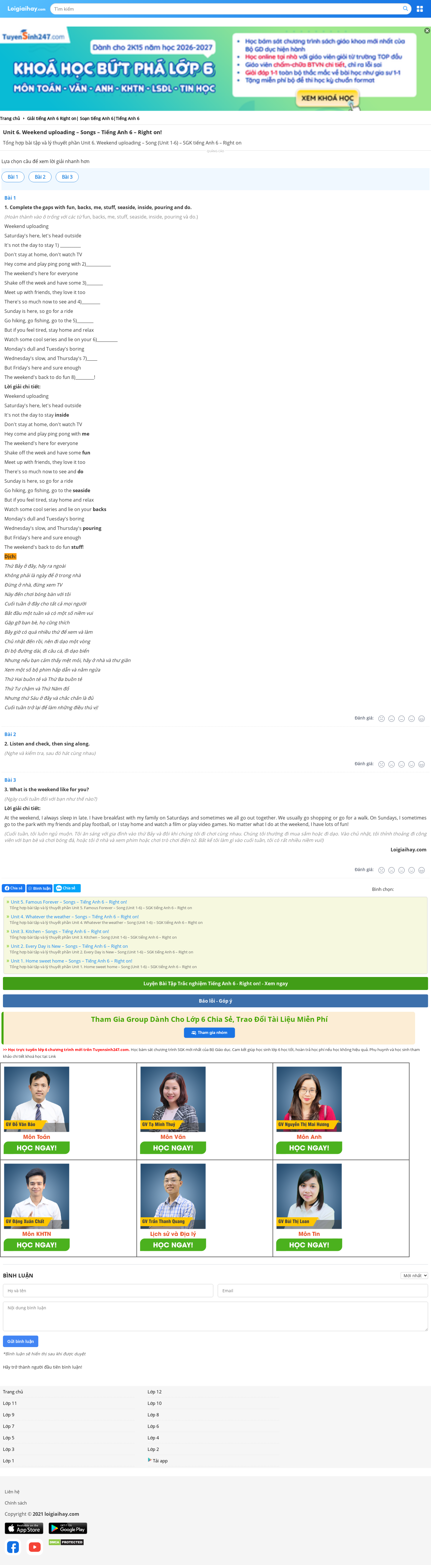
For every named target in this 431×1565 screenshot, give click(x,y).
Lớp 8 (153, 1415)
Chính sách (16, 1503)
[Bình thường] (401, 718)
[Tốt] (411, 718)
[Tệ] (391, 718)
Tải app (158, 1460)
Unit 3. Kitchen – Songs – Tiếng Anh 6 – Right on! (60, 931)
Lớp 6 (153, 1426)
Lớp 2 (153, 1449)
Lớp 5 (8, 1438)
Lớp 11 (10, 1403)
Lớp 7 (8, 1426)
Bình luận (39, 888)
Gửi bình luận (20, 1341)
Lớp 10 (155, 1403)
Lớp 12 (155, 1392)
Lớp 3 (8, 1449)
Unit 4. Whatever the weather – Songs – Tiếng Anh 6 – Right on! (75, 916)
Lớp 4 (153, 1438)
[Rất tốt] (421, 718)
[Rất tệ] (381, 718)
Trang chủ (13, 1392)
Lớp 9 (8, 1415)
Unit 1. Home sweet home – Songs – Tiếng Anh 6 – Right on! (71, 961)
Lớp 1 (8, 1461)
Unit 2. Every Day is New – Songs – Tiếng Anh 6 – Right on (69, 946)
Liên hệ (12, 1492)
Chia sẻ (13, 888)
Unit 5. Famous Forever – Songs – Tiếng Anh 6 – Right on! (69, 902)
